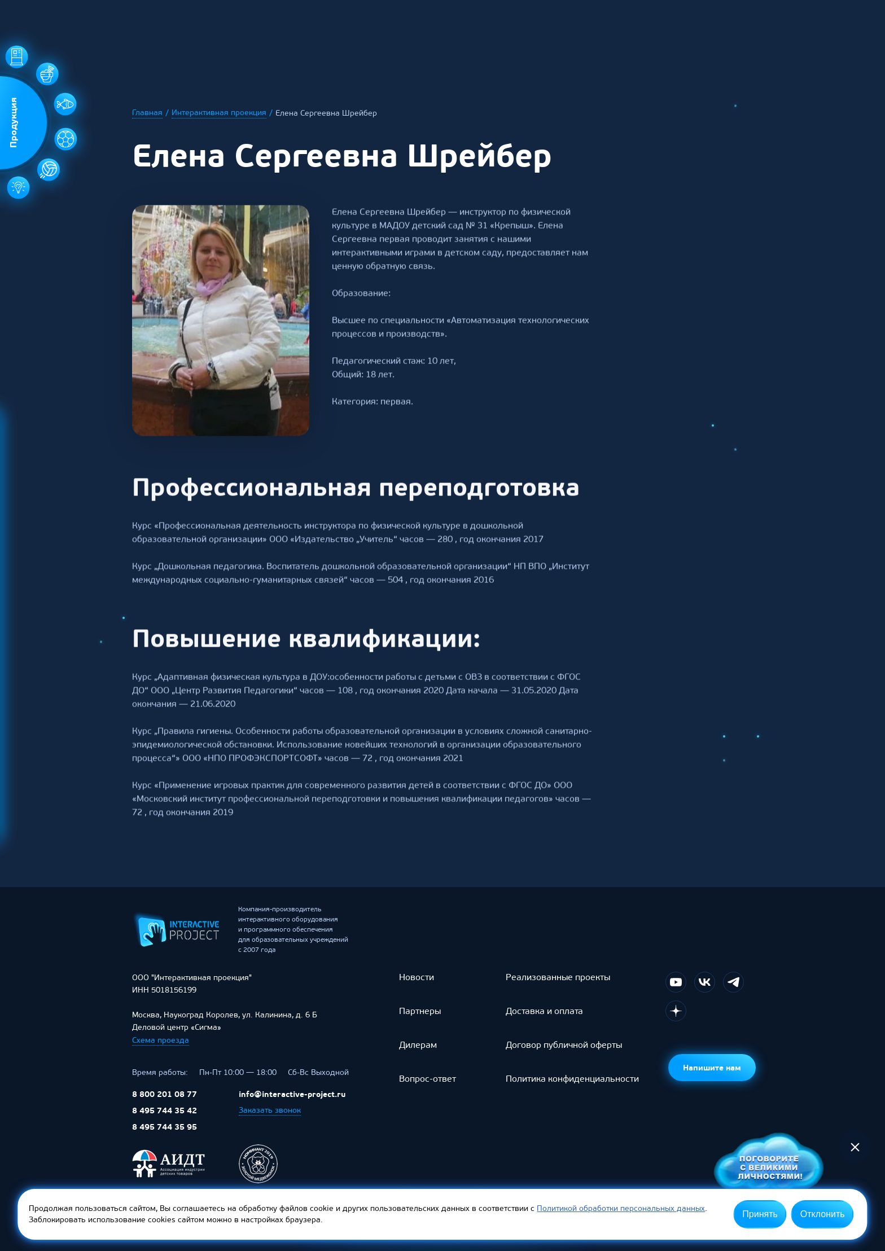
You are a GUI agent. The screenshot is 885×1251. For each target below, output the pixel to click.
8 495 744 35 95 (164, 1135)
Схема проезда (160, 1048)
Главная (147, 112)
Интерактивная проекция (219, 112)
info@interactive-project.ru (292, 1102)
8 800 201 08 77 (164, 1102)
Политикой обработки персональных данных (621, 1208)
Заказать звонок (270, 1118)
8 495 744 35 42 (164, 1118)
